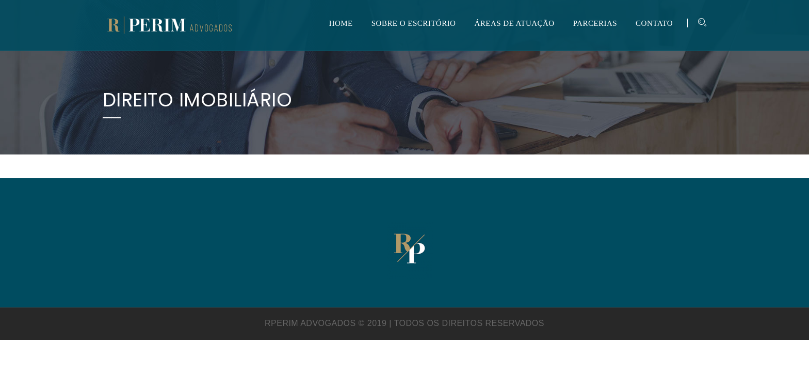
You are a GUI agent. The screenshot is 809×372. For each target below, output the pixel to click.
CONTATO (654, 23)
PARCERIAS (595, 23)
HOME (341, 23)
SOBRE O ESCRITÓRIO (413, 23)
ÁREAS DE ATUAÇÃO (514, 23)
